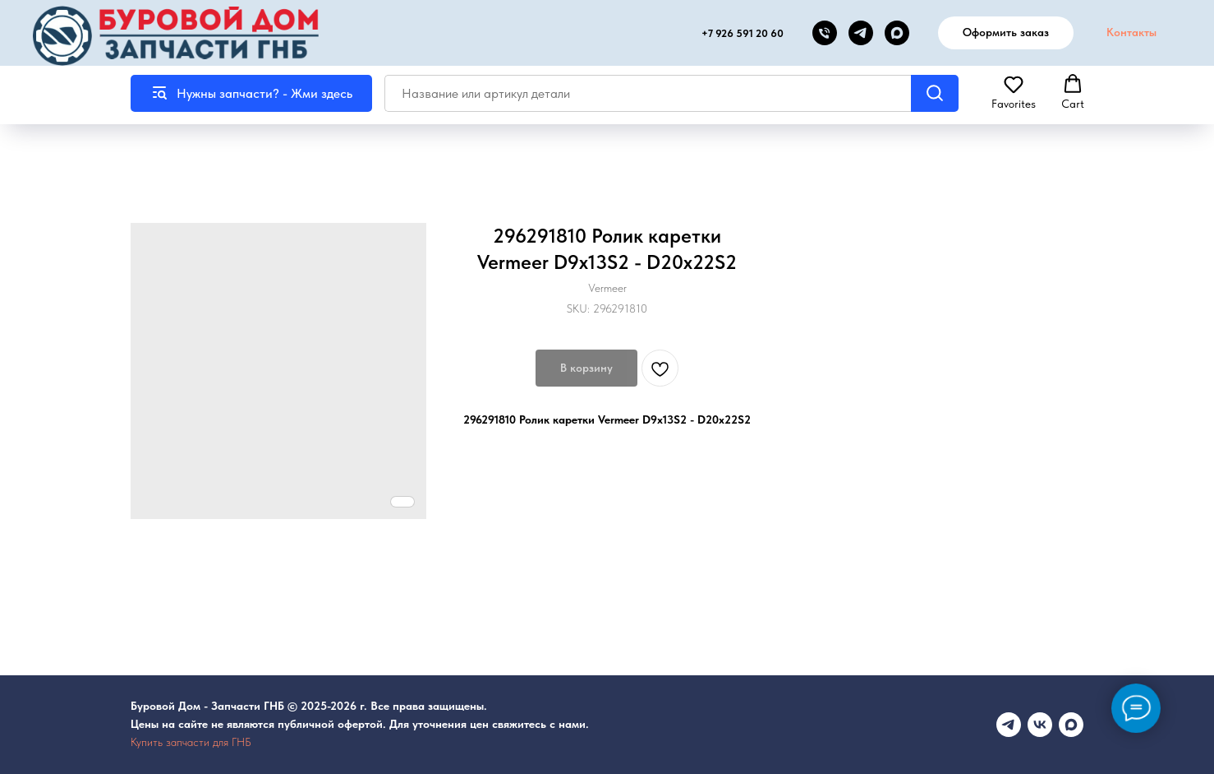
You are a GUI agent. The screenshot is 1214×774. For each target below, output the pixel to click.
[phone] (824, 33)
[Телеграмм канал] (1008, 724)
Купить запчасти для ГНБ (191, 742)
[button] (1013, 92)
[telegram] (860, 33)
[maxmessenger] (1071, 724)
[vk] (1040, 724)
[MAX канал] (897, 33)
